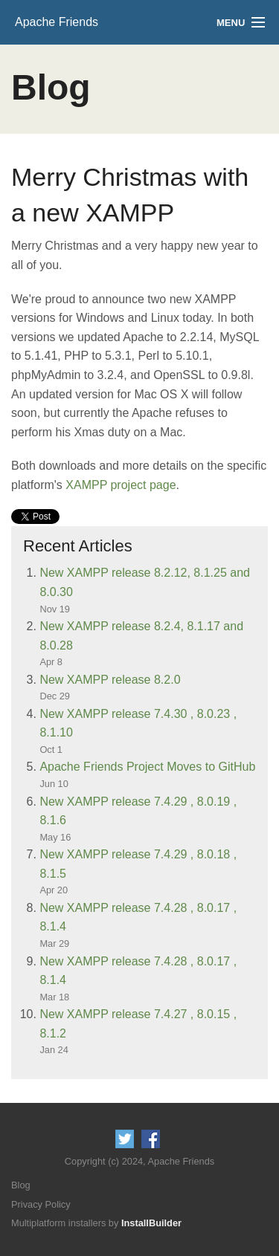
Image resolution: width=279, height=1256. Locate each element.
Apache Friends (56, 22)
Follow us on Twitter (124, 1139)
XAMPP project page (120, 485)
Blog (21, 1185)
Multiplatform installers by (96, 1223)
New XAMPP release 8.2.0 (109, 679)
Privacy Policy (41, 1204)
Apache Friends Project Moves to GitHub (147, 766)
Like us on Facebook (150, 1139)
